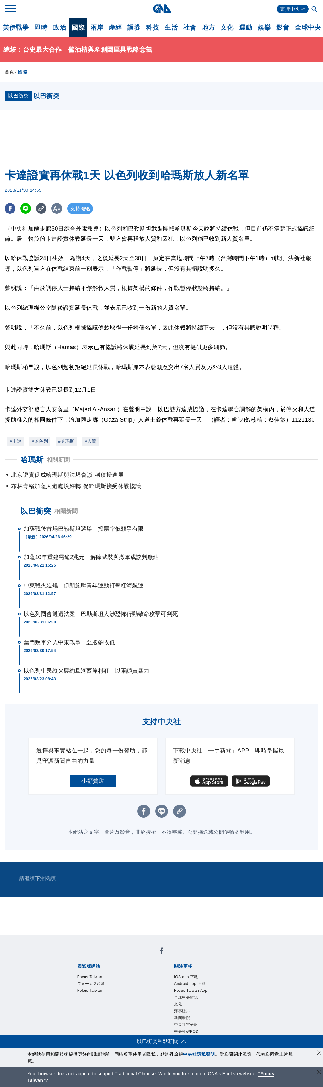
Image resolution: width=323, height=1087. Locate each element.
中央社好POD (186, 1031)
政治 (59, 27)
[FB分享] (10, 208)
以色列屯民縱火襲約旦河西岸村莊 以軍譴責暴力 (86, 671)
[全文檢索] (314, 9)
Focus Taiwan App (190, 990)
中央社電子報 (186, 1024)
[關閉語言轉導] (319, 1073)
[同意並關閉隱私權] (319, 1053)
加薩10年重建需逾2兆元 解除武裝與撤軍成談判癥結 (91, 557)
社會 (189, 27)
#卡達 (15, 441)
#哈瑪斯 (66, 441)
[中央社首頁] (161, 8)
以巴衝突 (35, 511)
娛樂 (264, 27)
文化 (226, 27)
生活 (171, 27)
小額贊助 (93, 781)
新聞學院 (182, 1017)
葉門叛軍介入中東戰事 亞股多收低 (69, 642)
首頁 (9, 71)
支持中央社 (293, 9)
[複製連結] (42, 208)
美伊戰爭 (16, 27)
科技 (152, 27)
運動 (245, 27)
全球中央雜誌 (186, 997)
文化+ (179, 1004)
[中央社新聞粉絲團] (161, 952)
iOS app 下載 (186, 977)
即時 (40, 27)
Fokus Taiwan (89, 990)
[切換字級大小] (58, 208)
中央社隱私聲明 (199, 1054)
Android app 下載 (189, 983)
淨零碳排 (182, 1011)
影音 (282, 27)
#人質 (90, 441)
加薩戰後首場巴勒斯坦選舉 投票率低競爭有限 (84, 529)
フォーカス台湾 (91, 983)
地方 (208, 27)
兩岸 (96, 27)
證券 (133, 27)
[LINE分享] (26, 208)
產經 (115, 27)
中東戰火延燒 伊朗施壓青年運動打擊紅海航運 (84, 585)
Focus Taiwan (89, 977)
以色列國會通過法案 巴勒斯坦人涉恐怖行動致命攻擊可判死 (101, 614)
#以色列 (40, 441)
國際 (78, 27)
